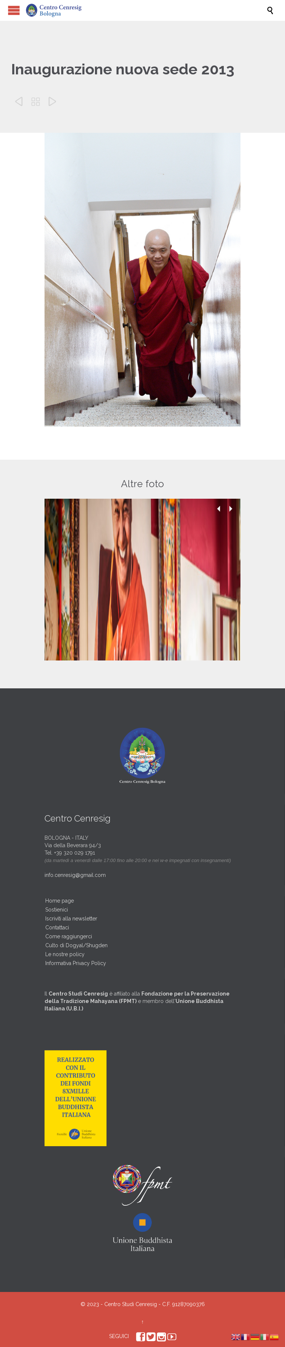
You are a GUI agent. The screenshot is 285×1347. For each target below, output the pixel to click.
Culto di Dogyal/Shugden (76, 945)
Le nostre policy (65, 954)
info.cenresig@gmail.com (75, 875)
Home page (59, 901)
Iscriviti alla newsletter (71, 919)
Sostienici (56, 910)
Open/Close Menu (14, 10)
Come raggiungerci (68, 936)
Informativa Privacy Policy (75, 963)
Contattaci (57, 927)
